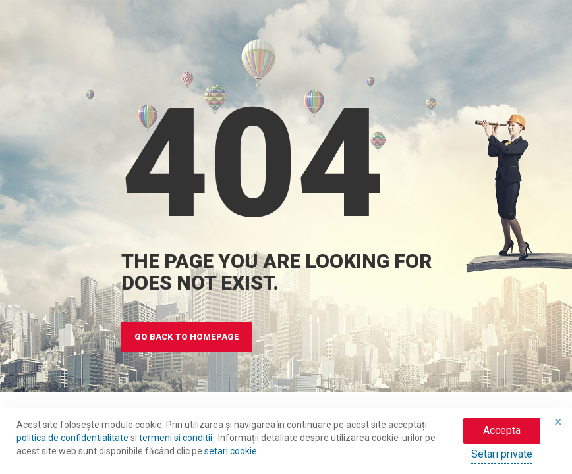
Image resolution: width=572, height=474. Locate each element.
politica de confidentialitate (73, 438)
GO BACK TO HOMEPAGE (186, 337)
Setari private (501, 454)
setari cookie (231, 451)
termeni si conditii (176, 438)
